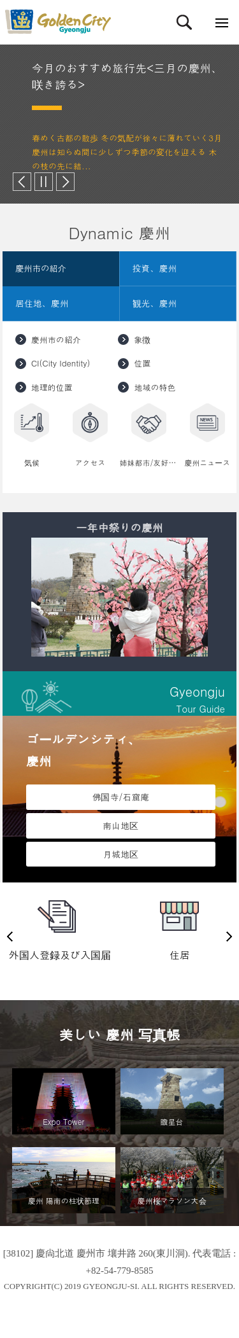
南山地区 (120, 825)
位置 (142, 363)
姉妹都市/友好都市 (149, 462)
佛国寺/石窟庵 (120, 796)
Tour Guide (119, 698)
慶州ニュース (207, 462)
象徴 (142, 339)
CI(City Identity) (61, 363)
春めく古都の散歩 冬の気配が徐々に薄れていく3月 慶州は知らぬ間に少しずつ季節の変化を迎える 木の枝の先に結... (127, 152)
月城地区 (120, 853)
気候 (32, 462)
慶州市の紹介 (56, 339)
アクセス (90, 462)
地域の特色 (154, 387)
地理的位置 (52, 387)
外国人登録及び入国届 (60, 954)
